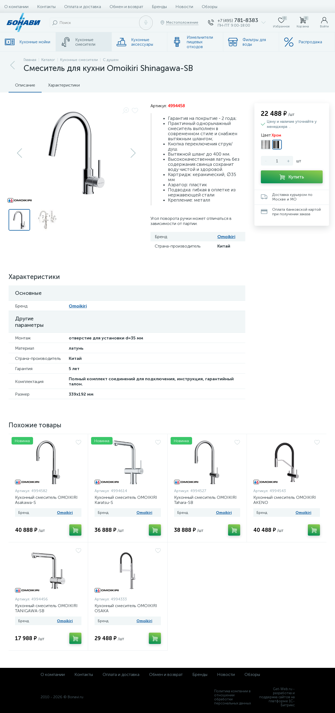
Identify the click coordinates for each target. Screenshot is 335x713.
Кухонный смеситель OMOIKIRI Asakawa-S (46, 500)
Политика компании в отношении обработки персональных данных (232, 697)
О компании (16, 6)
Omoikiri (226, 236)
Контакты (46, 6)
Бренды (159, 6)
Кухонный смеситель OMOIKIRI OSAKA (126, 608)
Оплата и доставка (82, 6)
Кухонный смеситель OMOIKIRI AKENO (284, 500)
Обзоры (209, 6)
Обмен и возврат (126, 6)
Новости (184, 6)
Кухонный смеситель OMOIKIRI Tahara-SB (205, 500)
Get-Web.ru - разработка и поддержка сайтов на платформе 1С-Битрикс (277, 697)
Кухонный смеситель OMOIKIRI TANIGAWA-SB (46, 608)
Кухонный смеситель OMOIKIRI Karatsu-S (126, 500)
